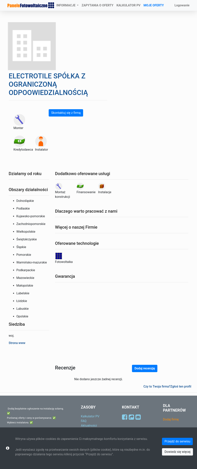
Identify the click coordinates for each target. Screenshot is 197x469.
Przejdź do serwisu (177, 441)
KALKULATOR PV (128, 5)
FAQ (83, 421)
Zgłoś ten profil (180, 386)
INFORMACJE (66, 5)
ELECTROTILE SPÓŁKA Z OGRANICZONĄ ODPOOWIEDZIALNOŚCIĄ (48, 84)
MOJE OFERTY (154, 5)
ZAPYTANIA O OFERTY (97, 5)
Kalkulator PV (90, 416)
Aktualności (89, 425)
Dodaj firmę (171, 419)
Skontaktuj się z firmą (66, 113)
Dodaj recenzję (144, 368)
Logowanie (181, 5)
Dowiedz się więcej (177, 452)
